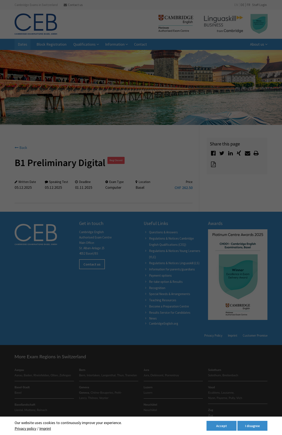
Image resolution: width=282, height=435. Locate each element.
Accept (221, 426)
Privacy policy (25, 428)
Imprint (45, 428)
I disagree (252, 426)
